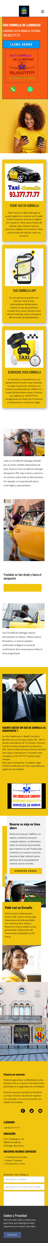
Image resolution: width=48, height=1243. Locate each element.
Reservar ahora (26, 871)
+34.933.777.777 (11, 35)
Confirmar (12, 1234)
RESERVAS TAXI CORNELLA (16, 1174)
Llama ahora (21, 44)
